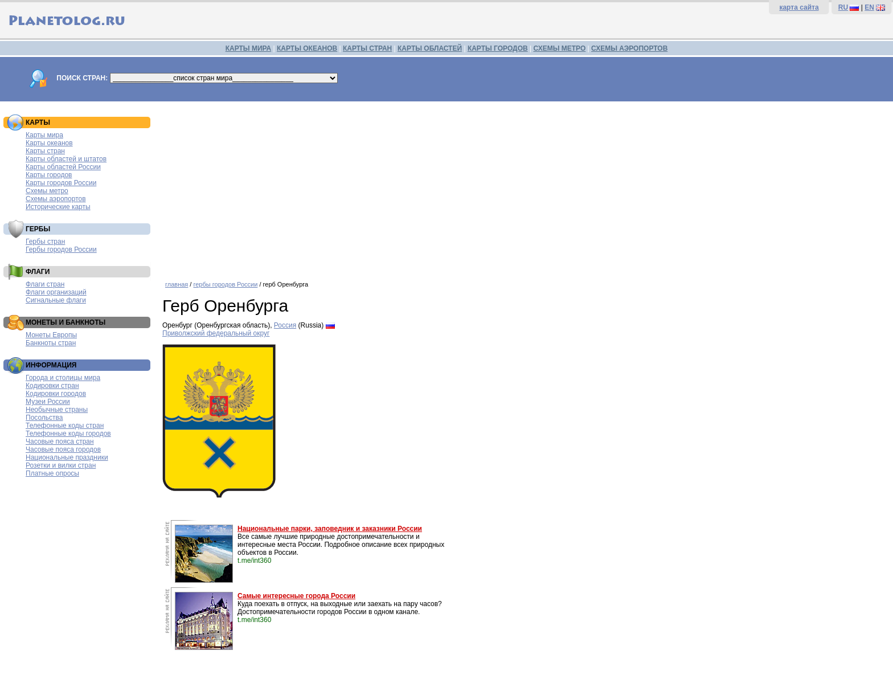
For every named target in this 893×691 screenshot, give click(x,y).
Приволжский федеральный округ (215, 333)
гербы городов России (225, 284)
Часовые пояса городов (63, 449)
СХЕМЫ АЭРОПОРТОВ (629, 48)
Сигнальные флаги (56, 300)
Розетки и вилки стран (61, 465)
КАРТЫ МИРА (248, 48)
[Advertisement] (504, 187)
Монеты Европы (51, 335)
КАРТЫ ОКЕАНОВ (307, 48)
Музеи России (48, 402)
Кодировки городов (56, 394)
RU (843, 7)
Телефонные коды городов (68, 434)
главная (176, 284)
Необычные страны (57, 410)
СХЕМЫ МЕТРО (559, 48)
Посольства (44, 418)
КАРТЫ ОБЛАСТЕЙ (430, 48)
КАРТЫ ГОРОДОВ (498, 48)
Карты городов (49, 175)
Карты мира (44, 135)
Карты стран (45, 151)
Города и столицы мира (63, 378)
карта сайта (798, 7)
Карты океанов (49, 143)
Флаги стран (45, 284)
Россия (285, 325)
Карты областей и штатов (66, 159)
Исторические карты (58, 207)
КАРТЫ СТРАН (367, 48)
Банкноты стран (51, 343)
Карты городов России (61, 183)
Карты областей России (63, 167)
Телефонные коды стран (65, 426)
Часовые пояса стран (60, 441)
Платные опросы (52, 473)
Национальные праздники (67, 457)
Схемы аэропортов (56, 199)
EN (869, 7)
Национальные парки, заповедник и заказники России (329, 529)
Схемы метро (47, 191)
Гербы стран (45, 242)
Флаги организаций (56, 292)
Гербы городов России (61, 249)
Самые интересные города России (296, 596)
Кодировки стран (52, 386)
